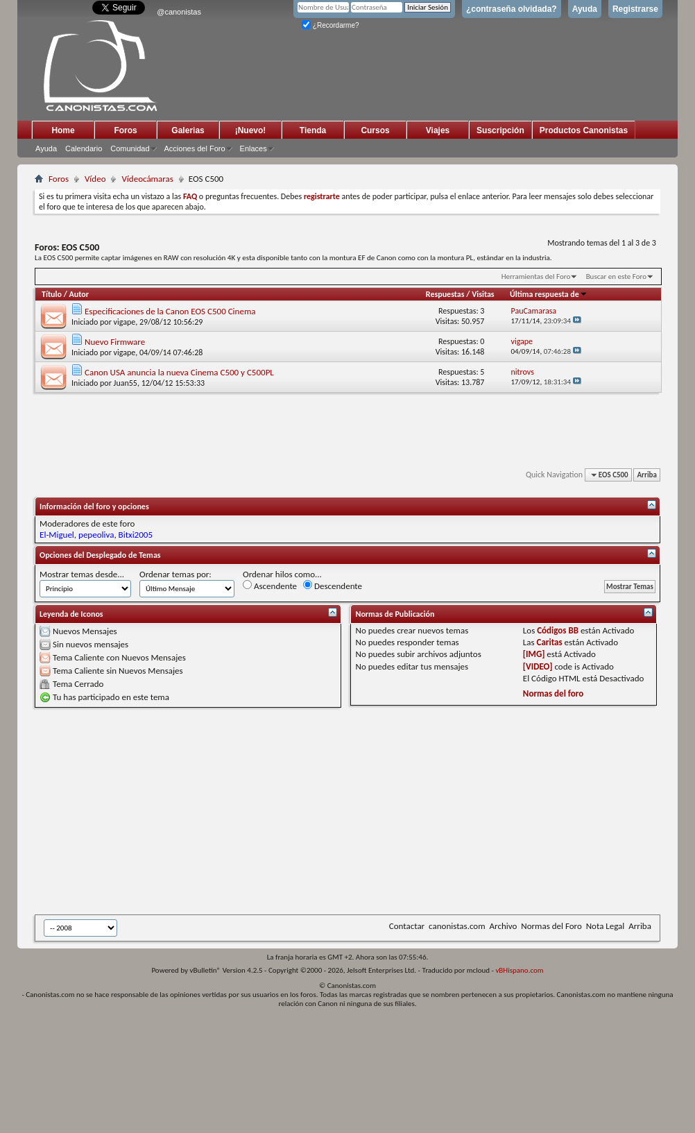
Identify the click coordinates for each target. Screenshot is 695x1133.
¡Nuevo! (250, 130)
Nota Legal (605, 926)
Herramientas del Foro (536, 276)
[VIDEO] (538, 666)
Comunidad (129, 148)
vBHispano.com (519, 970)
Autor (79, 294)
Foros (125, 130)
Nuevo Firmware (115, 342)
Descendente (332, 585)
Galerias (187, 130)
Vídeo (95, 178)
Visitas (483, 294)
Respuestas (445, 294)
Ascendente (270, 585)
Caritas (550, 642)
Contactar (406, 926)
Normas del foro (553, 693)
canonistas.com (457, 926)
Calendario (83, 148)
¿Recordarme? (330, 25)
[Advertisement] (254, 811)
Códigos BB (557, 630)
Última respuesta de (548, 294)
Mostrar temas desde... (82, 574)
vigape (125, 322)
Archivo (503, 926)
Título (52, 294)
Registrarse (635, 9)
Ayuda (584, 9)
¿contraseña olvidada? (511, 9)
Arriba (647, 474)
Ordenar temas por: (175, 574)
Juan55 (125, 383)
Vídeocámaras (147, 178)
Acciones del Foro (194, 148)
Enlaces (253, 148)
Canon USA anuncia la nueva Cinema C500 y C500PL (179, 372)
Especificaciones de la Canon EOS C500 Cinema (170, 311)
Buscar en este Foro (616, 276)
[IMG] (534, 654)
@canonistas (179, 12)
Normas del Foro (551, 926)
